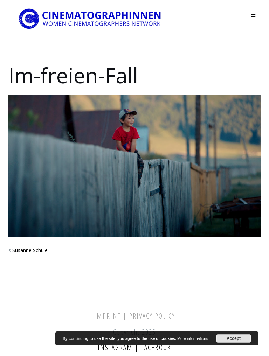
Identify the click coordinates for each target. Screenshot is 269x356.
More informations (192, 338)
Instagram (116, 347)
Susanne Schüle (30, 250)
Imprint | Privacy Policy (134, 316)
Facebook (155, 347)
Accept (234, 338)
